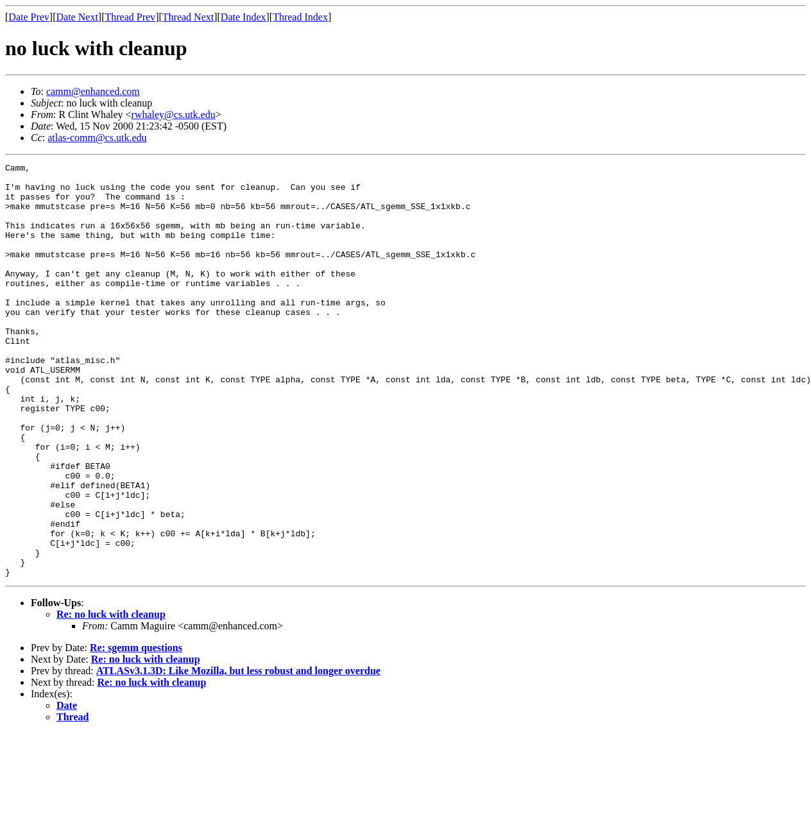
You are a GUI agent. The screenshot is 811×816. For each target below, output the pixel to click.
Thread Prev (130, 17)
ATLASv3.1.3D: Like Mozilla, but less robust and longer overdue (238, 753)
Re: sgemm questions (136, 730)
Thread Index (300, 17)
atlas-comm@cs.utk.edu (96, 137)
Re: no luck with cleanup (111, 697)
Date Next (77, 17)
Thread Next (188, 17)
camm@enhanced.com (93, 91)
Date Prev (28, 17)
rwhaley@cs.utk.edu (174, 114)
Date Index (243, 17)
